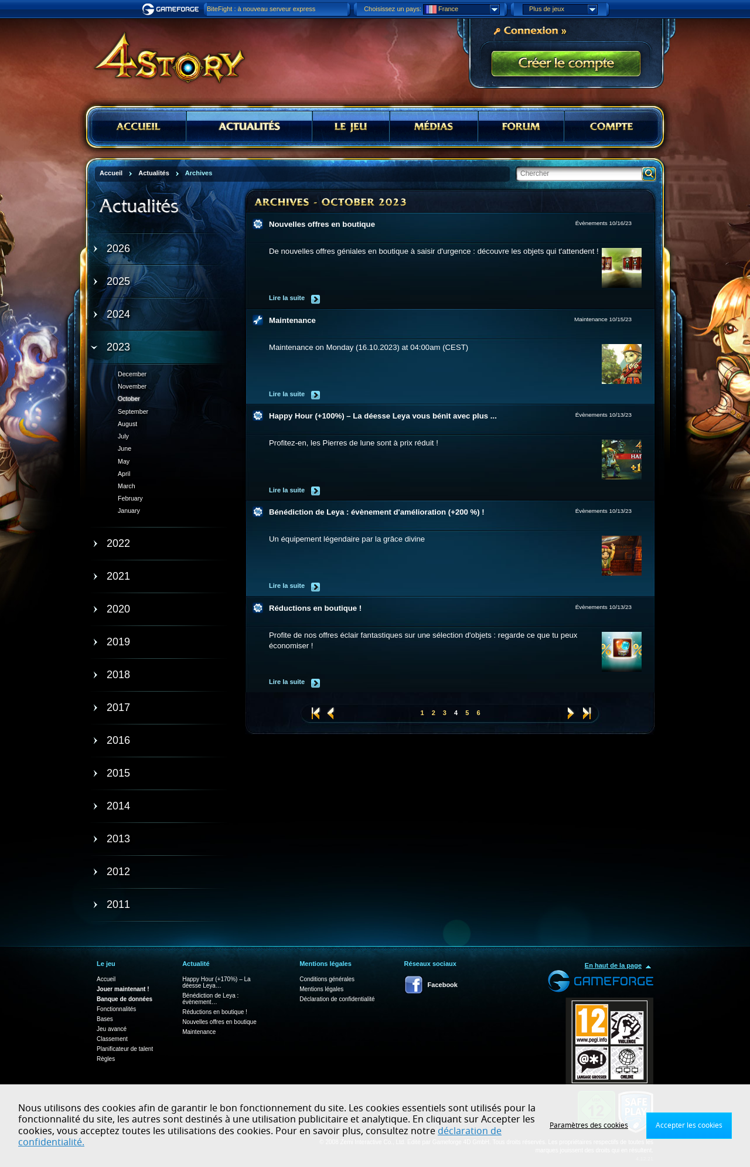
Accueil (106, 979)
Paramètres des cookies (589, 1125)
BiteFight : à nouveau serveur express (261, 8)
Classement (112, 1039)
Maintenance (292, 320)
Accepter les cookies (689, 1125)
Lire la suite (287, 297)
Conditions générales (326, 979)
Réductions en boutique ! (315, 608)
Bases (105, 1019)
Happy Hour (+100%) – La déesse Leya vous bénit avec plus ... (383, 415)
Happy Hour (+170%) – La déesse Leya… (216, 982)
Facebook (443, 984)
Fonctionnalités (116, 1009)
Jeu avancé (112, 1029)
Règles (106, 1059)
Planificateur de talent (125, 1049)
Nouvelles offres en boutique (322, 224)
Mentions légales (321, 989)
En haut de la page (613, 965)
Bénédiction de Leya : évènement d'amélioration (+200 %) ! (377, 512)
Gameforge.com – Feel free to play (172, 9)
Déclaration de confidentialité (336, 999)
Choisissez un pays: (392, 8)
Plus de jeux (563, 9)
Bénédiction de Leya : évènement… (210, 998)
